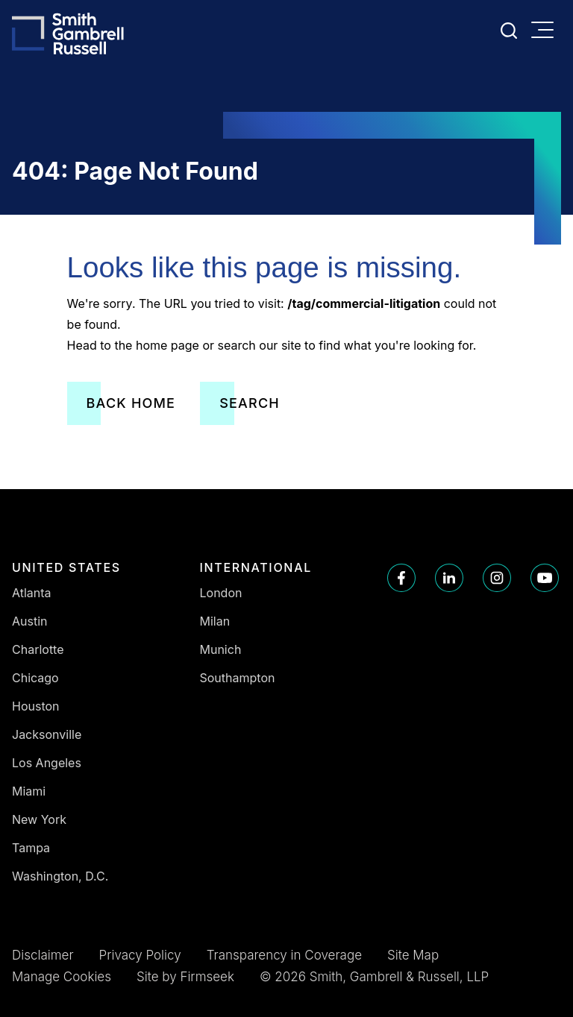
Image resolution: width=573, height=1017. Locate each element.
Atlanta (31, 592)
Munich (221, 649)
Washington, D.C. (60, 876)
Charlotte (38, 649)
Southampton (237, 677)
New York (39, 819)
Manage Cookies (61, 976)
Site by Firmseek (185, 976)
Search (249, 403)
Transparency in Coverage (284, 955)
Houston (36, 706)
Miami (29, 791)
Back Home (131, 403)
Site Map (413, 955)
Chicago (35, 677)
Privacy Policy (140, 955)
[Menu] (546, 31)
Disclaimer (43, 955)
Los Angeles (46, 762)
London (221, 592)
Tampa (31, 847)
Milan (215, 621)
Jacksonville (46, 734)
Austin (30, 621)
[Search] (509, 30)
